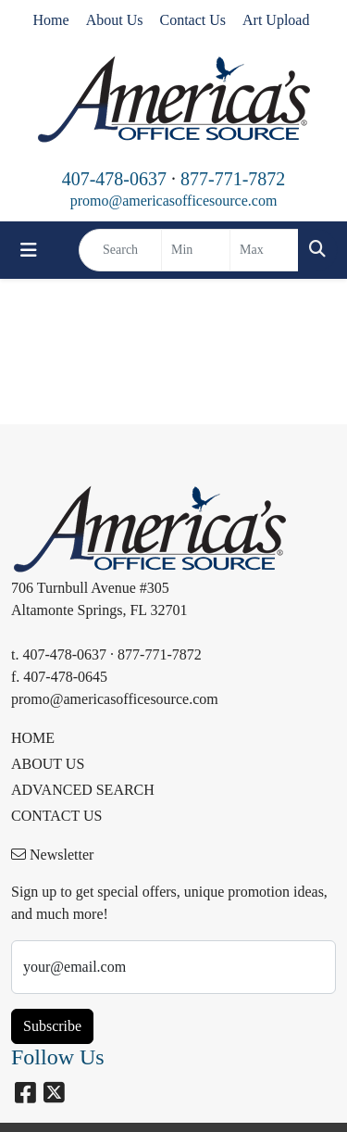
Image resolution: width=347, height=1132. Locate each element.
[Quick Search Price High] (264, 250)
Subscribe (52, 1026)
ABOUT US (47, 764)
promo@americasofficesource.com (174, 200)
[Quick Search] (120, 250)
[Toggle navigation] (28, 250)
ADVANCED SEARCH (83, 790)
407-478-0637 (114, 179)
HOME (33, 738)
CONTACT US (56, 816)
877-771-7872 (232, 179)
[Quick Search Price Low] (195, 250)
